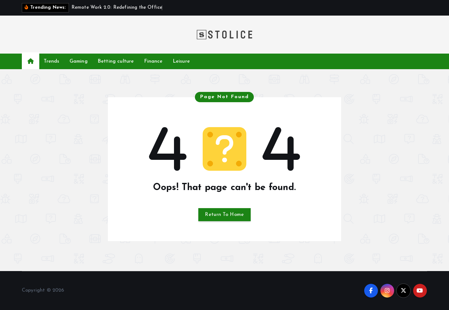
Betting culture (116, 61)
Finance (153, 61)
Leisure (181, 61)
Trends (52, 61)
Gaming (79, 61)
